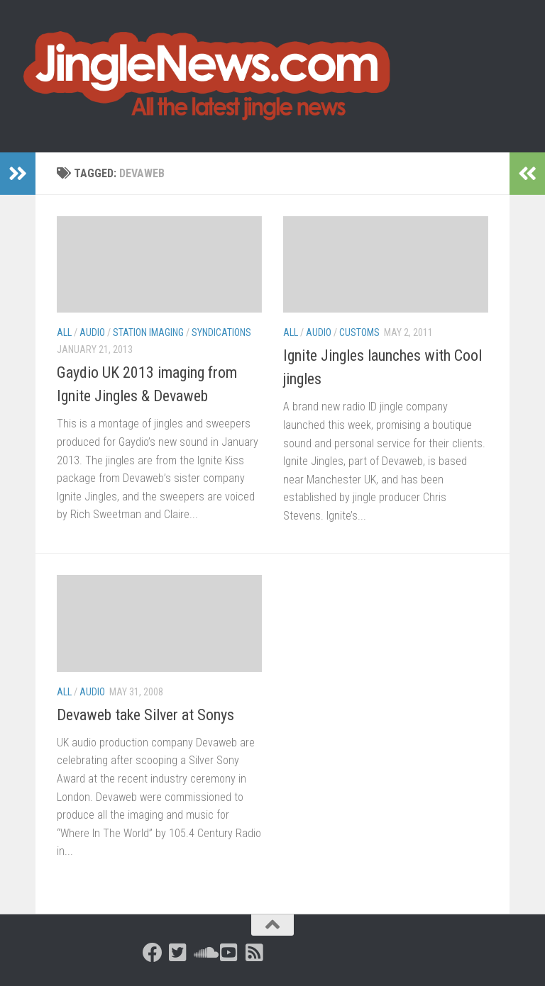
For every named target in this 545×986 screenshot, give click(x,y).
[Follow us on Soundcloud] (204, 953)
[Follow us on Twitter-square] (178, 953)
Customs (359, 332)
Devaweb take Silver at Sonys (145, 715)
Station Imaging (148, 332)
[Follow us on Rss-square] (255, 953)
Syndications (221, 332)
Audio (92, 332)
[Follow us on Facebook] (153, 953)
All (64, 332)
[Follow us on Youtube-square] (229, 953)
